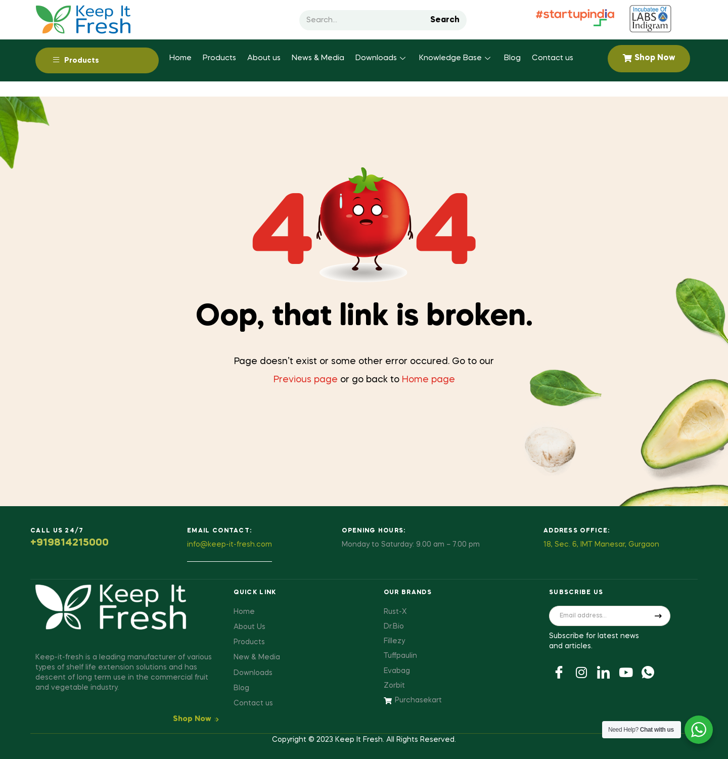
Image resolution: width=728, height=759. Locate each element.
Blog (512, 58)
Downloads (381, 58)
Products (219, 58)
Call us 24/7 (57, 531)
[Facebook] (559, 671)
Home (180, 58)
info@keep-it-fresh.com (229, 544)
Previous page (306, 379)
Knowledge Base (456, 58)
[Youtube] (625, 671)
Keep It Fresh (359, 739)
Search (445, 20)
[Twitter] (581, 671)
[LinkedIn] (603, 671)
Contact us (552, 58)
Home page (428, 379)
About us (264, 58)
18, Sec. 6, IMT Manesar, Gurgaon (601, 544)
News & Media (318, 58)
